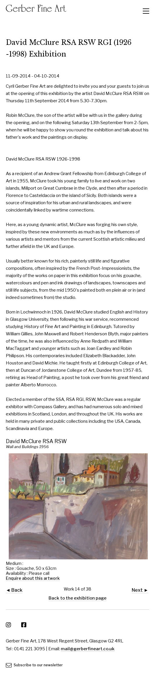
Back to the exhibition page (77, 598)
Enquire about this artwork (33, 578)
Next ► (140, 590)
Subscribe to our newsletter (34, 665)
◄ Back (14, 590)
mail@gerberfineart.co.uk (88, 648)
